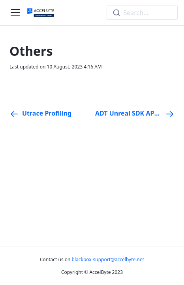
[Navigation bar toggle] (15, 13)
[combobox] (142, 13)
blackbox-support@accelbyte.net (108, 259)
